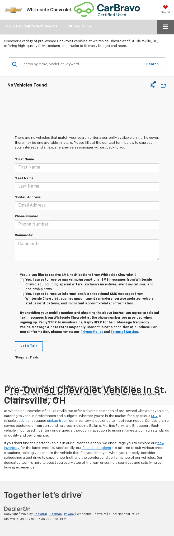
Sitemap (55, 514)
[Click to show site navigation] (165, 27)
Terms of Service (124, 332)
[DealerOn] (17, 509)
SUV (154, 416)
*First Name (24, 159)
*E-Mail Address (28, 197)
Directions (80, 26)
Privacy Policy (92, 332)
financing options (96, 448)
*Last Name (24, 178)
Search (152, 64)
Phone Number (26, 216)
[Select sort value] (162, 85)
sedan (22, 421)
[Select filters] (152, 85)
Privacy (69, 514)
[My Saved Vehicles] (165, 9)
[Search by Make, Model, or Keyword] (81, 64)
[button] (31, 27)
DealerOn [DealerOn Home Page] (40, 514)
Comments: (24, 235)
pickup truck (57, 421)
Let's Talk (29, 346)
